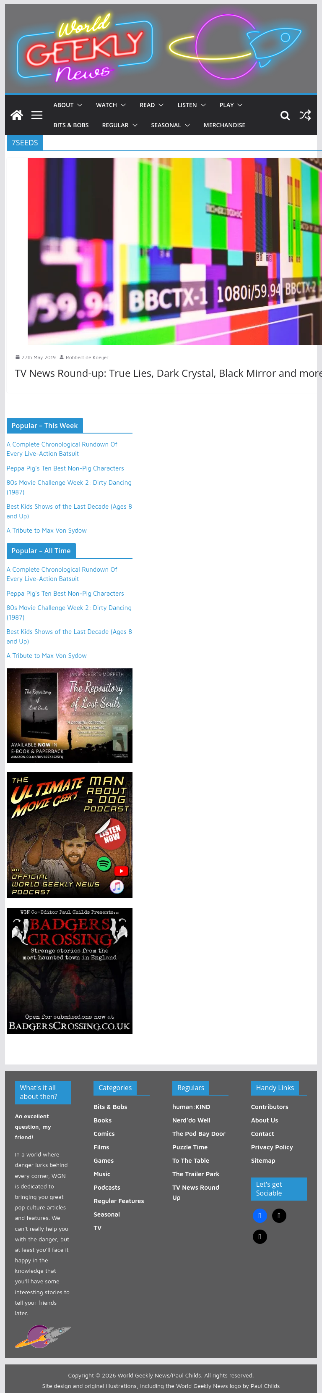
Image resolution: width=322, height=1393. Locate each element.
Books (102, 1120)
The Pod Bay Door (199, 1133)
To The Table (190, 1160)
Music (101, 1173)
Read (147, 105)
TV (97, 1227)
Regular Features (118, 1200)
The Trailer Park (196, 1173)
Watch (106, 105)
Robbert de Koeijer (87, 357)
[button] (78, 105)
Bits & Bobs (71, 125)
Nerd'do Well (191, 1120)
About (64, 105)
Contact (262, 1133)
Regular (115, 125)
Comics (103, 1133)
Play (227, 105)
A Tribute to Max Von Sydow (47, 530)
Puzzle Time (190, 1147)
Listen (187, 105)
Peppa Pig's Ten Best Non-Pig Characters (65, 468)
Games (103, 1160)
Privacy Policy (272, 1147)
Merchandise (224, 125)
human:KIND (191, 1106)
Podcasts (106, 1187)
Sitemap (263, 1160)
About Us (264, 1120)
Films (101, 1147)
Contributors (269, 1106)
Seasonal (166, 125)
